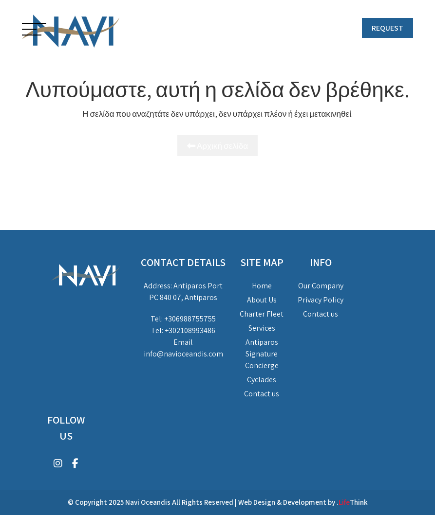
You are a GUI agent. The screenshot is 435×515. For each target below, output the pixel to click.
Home (262, 286)
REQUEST (387, 28)
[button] (34, 30)
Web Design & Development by (303, 502)
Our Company (320, 286)
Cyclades (261, 379)
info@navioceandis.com (183, 354)
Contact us (261, 394)
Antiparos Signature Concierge (262, 354)
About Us (262, 300)
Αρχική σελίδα (217, 145)
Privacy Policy (320, 300)
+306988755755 (190, 319)
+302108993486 (190, 330)
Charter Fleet (262, 314)
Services (261, 328)
